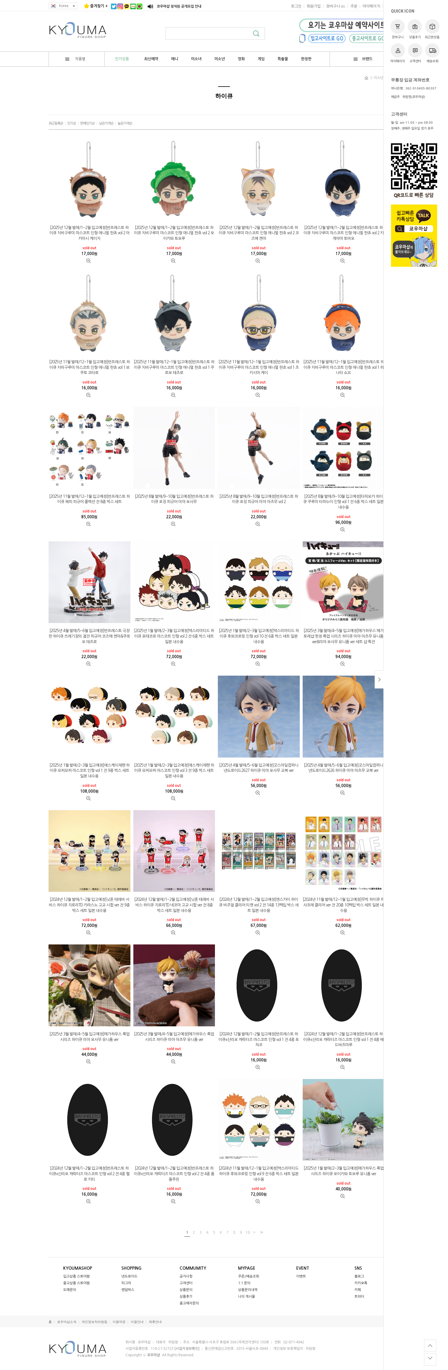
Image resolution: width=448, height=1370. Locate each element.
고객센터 (415, 53)
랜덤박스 (127, 1290)
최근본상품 (432, 29)
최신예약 (151, 59)
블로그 (359, 1276)
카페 (357, 1290)
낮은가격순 (106, 123)
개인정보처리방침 (94, 1322)
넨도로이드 (129, 1276)
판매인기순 (87, 123)
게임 (261, 59)
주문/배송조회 (248, 1276)
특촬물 (283, 59)
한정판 (306, 59)
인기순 (71, 123)
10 (247, 1232)
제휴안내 (155, 1322)
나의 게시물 (246, 1296)
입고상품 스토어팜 (76, 1276)
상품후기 (415, 29)
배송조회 (432, 53)
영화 (241, 59)
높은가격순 (125, 123)
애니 (174, 59)
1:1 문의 (244, 1283)
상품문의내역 (247, 1290)
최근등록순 (56, 123)
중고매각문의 (189, 1303)
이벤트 (301, 1276)
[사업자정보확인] (186, 1348)
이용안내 (137, 1322)
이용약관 (119, 1322)
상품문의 (186, 1290)
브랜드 (363, 59)
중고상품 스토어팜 (76, 1283)
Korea (63, 6)
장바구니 (397, 29)
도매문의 (69, 1290)
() (335, 6)
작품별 (75, 59)
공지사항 (186, 1276)
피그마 (126, 1283)
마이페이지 (397, 53)
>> (261, 1232)
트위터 (359, 1296)
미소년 (219, 59)
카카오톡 (360, 1283)
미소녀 (196, 59)
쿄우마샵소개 (66, 1322)
